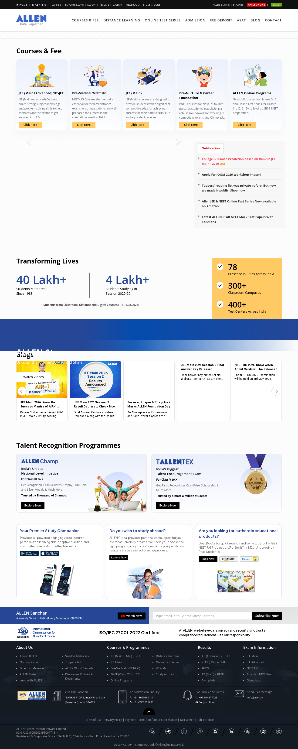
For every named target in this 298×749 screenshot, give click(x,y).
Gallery (117, 4)
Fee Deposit (221, 20)
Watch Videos (33, 377)
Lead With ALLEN (31, 680)
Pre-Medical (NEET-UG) (125, 668)
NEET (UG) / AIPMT (213, 662)
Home (23, 4)
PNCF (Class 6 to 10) (125, 674)
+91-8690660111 (143, 697)
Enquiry (238, 4)
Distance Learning (121, 20)
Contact (273, 20)
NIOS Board (266, 674)
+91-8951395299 (143, 702)
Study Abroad (165, 674)
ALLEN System (29, 674)
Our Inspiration (30, 662)
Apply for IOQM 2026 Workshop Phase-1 (231, 174)
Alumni (91, 4)
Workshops (163, 668)
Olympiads (208, 680)
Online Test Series (162, 20)
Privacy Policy (113, 720)
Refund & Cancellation (163, 720)
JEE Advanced (255, 662)
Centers (41, 4)
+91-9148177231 (209, 697)
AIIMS (205, 668)
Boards (251, 674)
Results (104, 4)
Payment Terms (135, 720)
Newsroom (133, 4)
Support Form (207, 702)
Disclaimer (187, 720)
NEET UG (252, 668)
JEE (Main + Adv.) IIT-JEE (126, 656)
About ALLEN (28, 656)
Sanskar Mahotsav (77, 656)
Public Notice (205, 720)
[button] (267, 616)
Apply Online (256, 4)
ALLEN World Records (79, 668)
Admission (195, 20)
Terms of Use (93, 720)
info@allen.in (255, 697)
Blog (255, 20)
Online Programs (121, 680)
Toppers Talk (73, 662)
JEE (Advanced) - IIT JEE (215, 656)
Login (276, 4)
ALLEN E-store (221, 4)
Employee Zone (74, 4)
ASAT (241, 20)
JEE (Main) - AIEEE (212, 674)
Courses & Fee (85, 20)
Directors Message (32, 668)
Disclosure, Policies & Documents (79, 676)
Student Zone (151, 4)
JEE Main (116, 662)
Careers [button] (57, 4)
